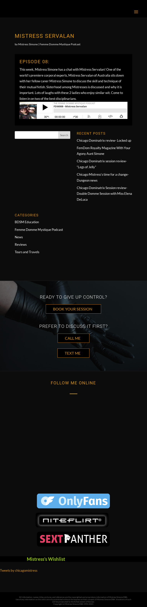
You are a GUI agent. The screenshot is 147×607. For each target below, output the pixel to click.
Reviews (21, 244)
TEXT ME (73, 353)
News (19, 237)
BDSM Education (27, 222)
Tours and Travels (27, 252)
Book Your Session (72, 309)
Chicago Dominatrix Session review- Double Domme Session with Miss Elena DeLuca (104, 193)
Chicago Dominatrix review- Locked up (104, 140)
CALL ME (73, 338)
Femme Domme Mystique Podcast (60, 44)
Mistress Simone (28, 44)
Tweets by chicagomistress (18, 570)
